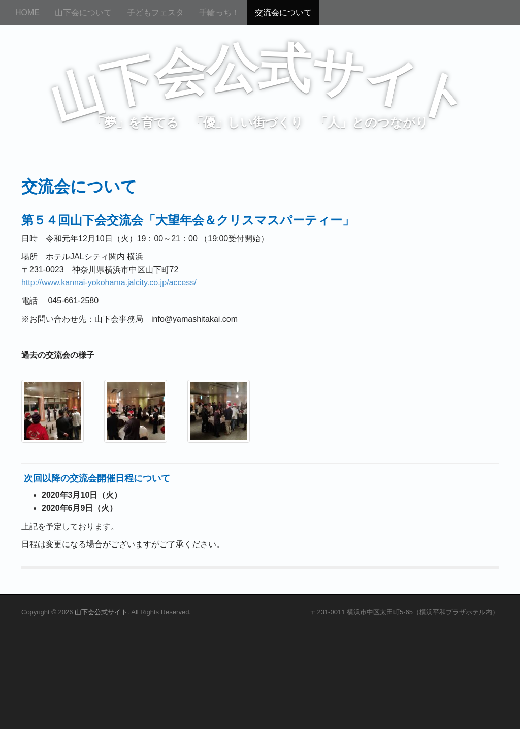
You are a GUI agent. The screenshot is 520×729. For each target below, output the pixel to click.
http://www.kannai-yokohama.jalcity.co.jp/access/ (109, 282)
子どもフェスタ (155, 12)
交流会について (283, 12)
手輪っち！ (219, 12)
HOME (27, 12)
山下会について (83, 12)
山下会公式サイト (101, 612)
